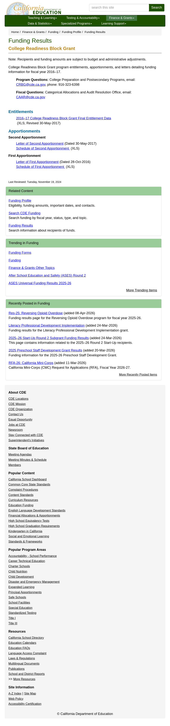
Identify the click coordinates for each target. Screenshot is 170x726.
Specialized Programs (76, 23)
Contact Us (15, 414)
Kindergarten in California (25, 531)
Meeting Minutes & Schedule (27, 459)
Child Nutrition (17, 571)
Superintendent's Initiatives (26, 440)
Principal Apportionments (25, 592)
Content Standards (20, 495)
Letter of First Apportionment (53, 162)
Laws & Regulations (21, 658)
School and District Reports (26, 673)
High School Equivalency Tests (28, 520)
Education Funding (20, 505)
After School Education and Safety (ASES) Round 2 (47, 275)
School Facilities (19, 602)
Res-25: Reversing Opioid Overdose (36, 313)
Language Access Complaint (27, 653)
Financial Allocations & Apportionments (34, 515)
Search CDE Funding (24, 213)
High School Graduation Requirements (34, 526)
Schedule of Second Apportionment (47, 148)
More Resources (24, 679)
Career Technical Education (26, 561)
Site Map (30, 693)
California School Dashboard (27, 479)
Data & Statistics (39, 23)
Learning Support (113, 23)
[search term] (119, 7)
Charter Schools (19, 566)
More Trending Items (141, 290)
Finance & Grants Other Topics (32, 268)
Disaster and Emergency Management (34, 581)
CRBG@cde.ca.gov (30, 84)
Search (156, 7)
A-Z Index (14, 693)
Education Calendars (22, 642)
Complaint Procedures (23, 489)
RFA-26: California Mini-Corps (31, 363)
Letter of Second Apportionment (56, 143)
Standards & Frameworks (25, 541)
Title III (12, 623)
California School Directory (26, 637)
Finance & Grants (121, 17)
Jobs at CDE (16, 424)
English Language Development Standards (36, 510)
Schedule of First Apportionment (45, 167)
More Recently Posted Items (138, 374)
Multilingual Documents (23, 663)
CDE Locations (18, 398)
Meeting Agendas (20, 454)
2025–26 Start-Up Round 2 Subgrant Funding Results (49, 338)
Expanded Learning (21, 587)
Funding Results (21, 225)
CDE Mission (17, 404)
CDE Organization (20, 409)
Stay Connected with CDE (25, 435)
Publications (16, 668)
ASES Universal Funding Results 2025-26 (40, 283)
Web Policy (15, 698)
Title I (12, 618)
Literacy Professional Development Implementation (47, 325)
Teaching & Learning (42, 17)
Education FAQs (19, 648)
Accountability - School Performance (32, 556)
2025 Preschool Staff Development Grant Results (45, 350)
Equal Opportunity (20, 419)
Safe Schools (17, 597)
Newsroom (15, 429)
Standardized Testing (22, 612)
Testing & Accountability (83, 17)
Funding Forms (20, 253)
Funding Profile (71, 32)
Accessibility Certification (24, 703)
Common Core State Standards (29, 484)
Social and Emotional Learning (28, 536)
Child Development (21, 576)
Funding (53, 32)
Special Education (20, 607)
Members (14, 465)
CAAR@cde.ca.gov (30, 97)
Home (15, 32)
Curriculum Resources (23, 500)
